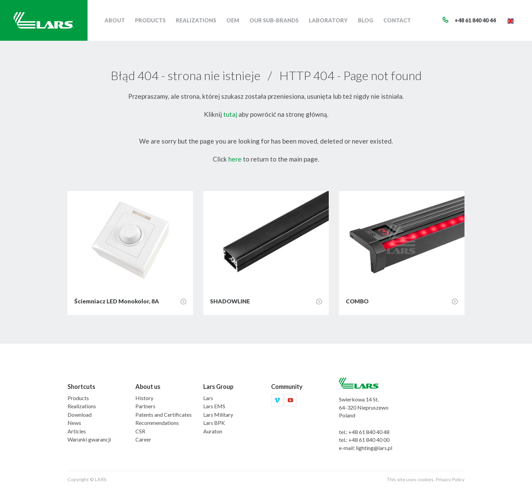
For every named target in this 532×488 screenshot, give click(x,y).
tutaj (230, 114)
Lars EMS (214, 406)
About (114, 20)
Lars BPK (214, 422)
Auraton (212, 431)
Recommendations (157, 422)
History (144, 398)
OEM (232, 20)
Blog (365, 20)
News (74, 422)
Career (143, 439)
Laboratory (328, 20)
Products (150, 20)
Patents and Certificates (163, 414)
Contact (397, 20)
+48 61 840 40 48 (369, 432)
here (235, 159)
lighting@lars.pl (374, 448)
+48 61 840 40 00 (369, 439)
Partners (145, 406)
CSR (140, 431)
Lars (208, 398)
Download (80, 414)
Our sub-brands (274, 20)
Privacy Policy (450, 479)
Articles (77, 431)
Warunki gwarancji (89, 439)
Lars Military (218, 414)
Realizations (196, 20)
